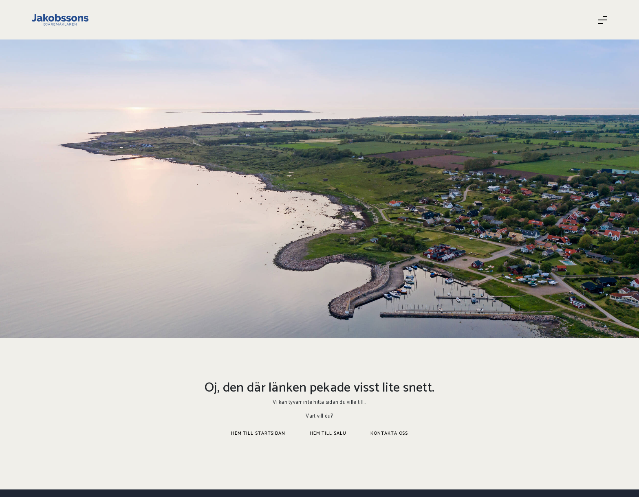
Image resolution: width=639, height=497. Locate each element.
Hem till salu (328, 433)
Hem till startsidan (258, 433)
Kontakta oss (389, 433)
